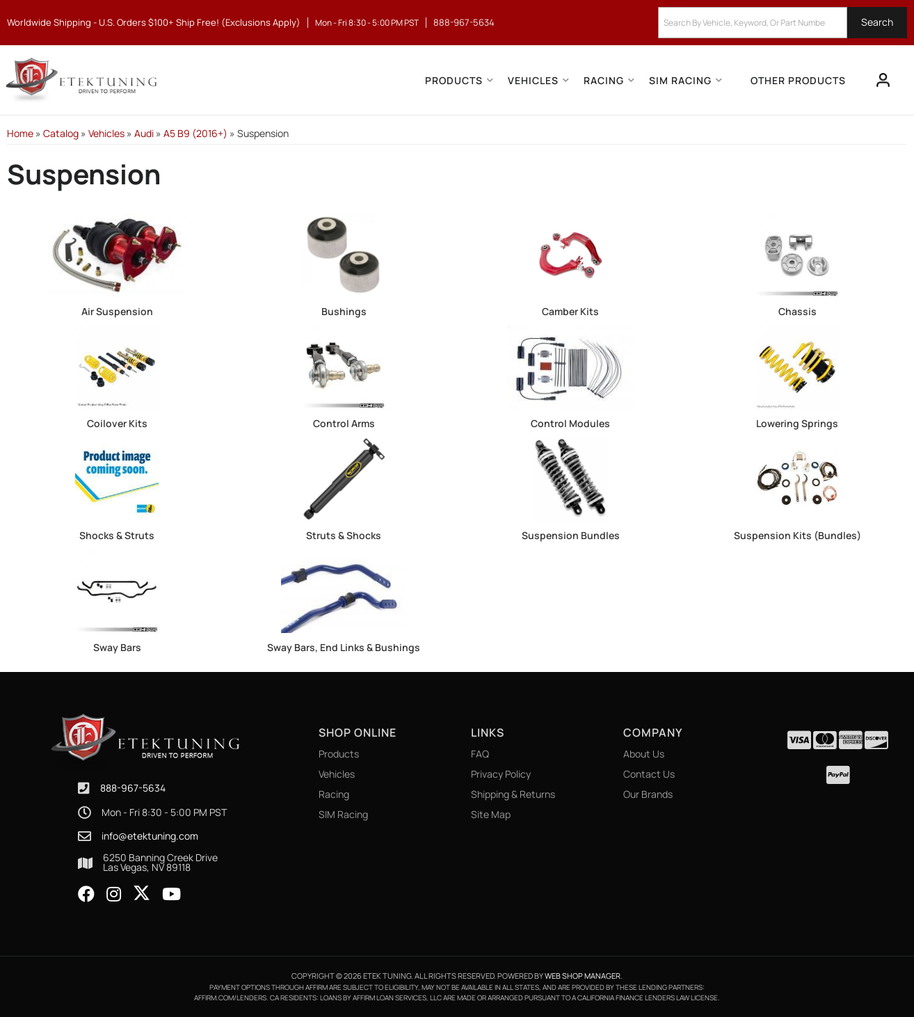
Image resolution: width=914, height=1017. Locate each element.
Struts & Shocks (343, 535)
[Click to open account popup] (883, 80)
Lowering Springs (797, 423)
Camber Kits (570, 311)
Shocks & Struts (116, 535)
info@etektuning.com (150, 836)
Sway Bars (117, 647)
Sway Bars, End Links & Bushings (343, 647)
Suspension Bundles (571, 535)
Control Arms (344, 423)
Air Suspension (117, 311)
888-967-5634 (133, 787)
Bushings (344, 311)
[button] (782, 22)
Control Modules (570, 423)
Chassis (797, 311)
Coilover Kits (117, 423)
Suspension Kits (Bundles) (797, 535)
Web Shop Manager (582, 975)
